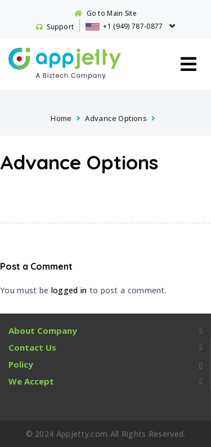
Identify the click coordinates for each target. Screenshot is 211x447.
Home (61, 118)
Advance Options (116, 118)
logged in (69, 290)
